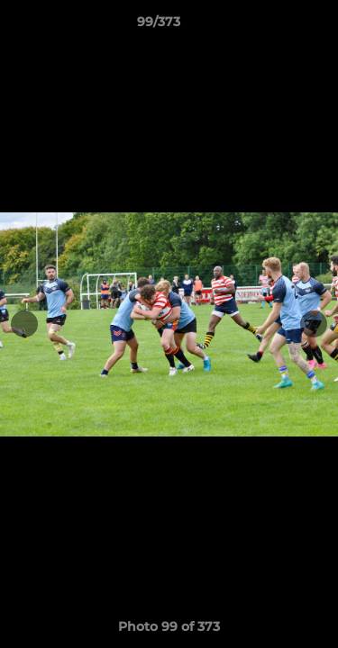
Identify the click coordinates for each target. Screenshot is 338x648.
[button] (273, 26)
